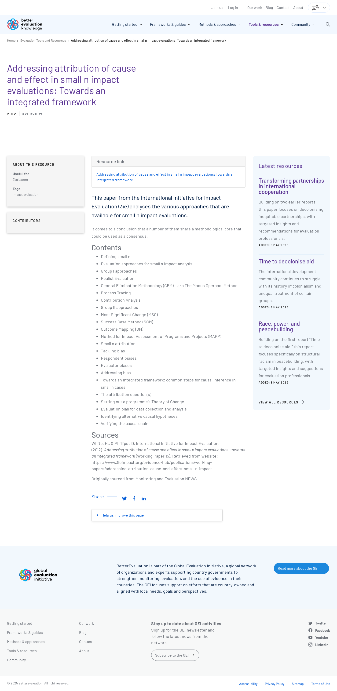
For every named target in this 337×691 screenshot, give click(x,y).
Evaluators (20, 179)
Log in (233, 7)
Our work (254, 7)
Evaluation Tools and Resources (43, 40)
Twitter (321, 623)
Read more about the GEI (298, 568)
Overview (32, 113)
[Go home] (28, 24)
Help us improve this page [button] (122, 515)
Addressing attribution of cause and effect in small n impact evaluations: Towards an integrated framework (148, 40)
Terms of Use (320, 684)
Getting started (19, 623)
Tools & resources (22, 650)
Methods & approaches (26, 641)
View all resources (278, 402)
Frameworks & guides (25, 632)
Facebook (322, 630)
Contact (283, 7)
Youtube (321, 637)
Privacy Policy (274, 684)
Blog (269, 7)
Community (16, 660)
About (298, 7)
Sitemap (298, 684)
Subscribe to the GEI (172, 655)
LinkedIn (321, 645)
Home (11, 40)
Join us (217, 7)
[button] (328, 24)
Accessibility (248, 684)
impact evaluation (25, 194)
